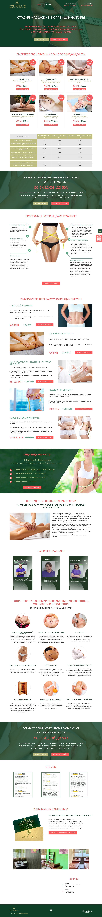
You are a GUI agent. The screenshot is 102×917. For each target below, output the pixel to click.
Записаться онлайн (59, 39)
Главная (39, 4)
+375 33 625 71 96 (86, 5)
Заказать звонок (42, 39)
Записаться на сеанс (22, 89)
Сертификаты (47, 4)
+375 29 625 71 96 (70, 5)
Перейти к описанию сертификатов (62, 833)
